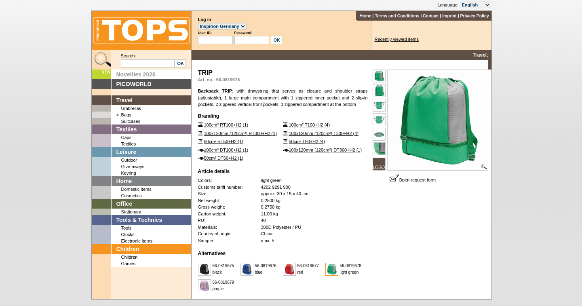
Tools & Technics (139, 220)
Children (127, 249)
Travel (124, 100)
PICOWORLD (134, 84)
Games (128, 263)
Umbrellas (131, 108)
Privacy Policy (474, 15)
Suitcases (131, 121)
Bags (126, 114)
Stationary (131, 211)
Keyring (128, 173)
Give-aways (132, 166)
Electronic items (137, 240)
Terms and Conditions (397, 15)
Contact (431, 15)
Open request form (413, 179)
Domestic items (136, 189)
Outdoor (129, 160)
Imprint (449, 15)
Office (124, 203)
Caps (126, 137)
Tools (126, 228)
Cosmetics (131, 195)
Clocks (128, 234)
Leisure (126, 152)
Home (365, 15)
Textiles (126, 129)
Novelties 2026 (136, 74)
